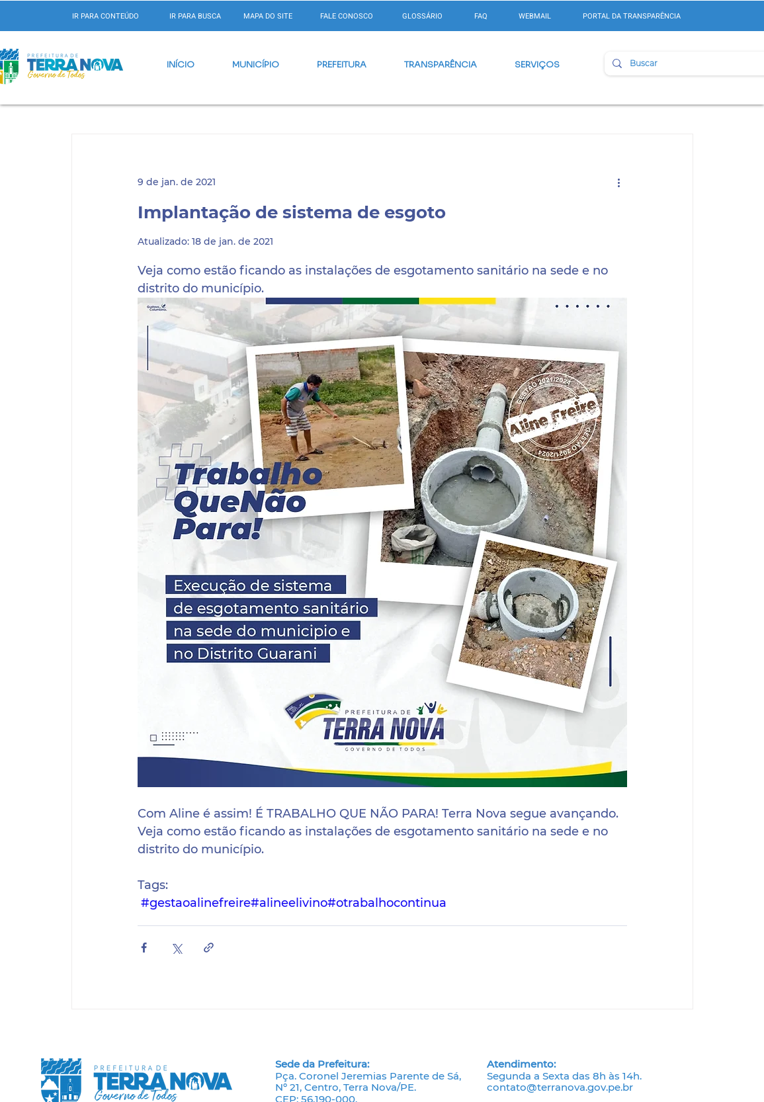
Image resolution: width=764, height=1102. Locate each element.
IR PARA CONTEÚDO (105, 16)
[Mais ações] (619, 182)
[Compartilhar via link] (208, 947)
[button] (256, 65)
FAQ (481, 16)
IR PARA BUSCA (195, 16)
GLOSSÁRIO (422, 16)
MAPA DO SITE (267, 16)
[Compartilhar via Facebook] (144, 947)
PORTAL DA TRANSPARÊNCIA (632, 16)
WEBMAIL (535, 16)
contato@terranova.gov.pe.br (560, 1087)
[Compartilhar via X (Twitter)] (176, 947)
